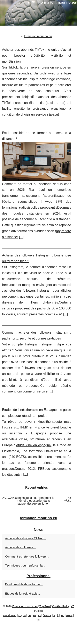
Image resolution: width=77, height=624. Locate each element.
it (57, 615)
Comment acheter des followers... (27, 556)
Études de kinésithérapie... (22, 593)
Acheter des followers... (20, 547)
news (69, 615)
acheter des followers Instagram (28, 290)
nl (39, 619)
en (34, 615)
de (29, 615)
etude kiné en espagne (33, 445)
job (62, 615)
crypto (22, 615)
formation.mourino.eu (38, 36)
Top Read (45, 606)
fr (54, 615)
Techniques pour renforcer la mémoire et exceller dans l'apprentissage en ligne (35, 500)
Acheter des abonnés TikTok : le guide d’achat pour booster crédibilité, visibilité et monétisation (36, 55)
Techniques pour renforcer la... (25, 565)
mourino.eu (9, 615)
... (62, 114)
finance (47, 615)
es (39, 615)
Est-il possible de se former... (24, 584)
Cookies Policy (60, 606)
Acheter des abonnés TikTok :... (25, 538)
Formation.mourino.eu (25, 606)
